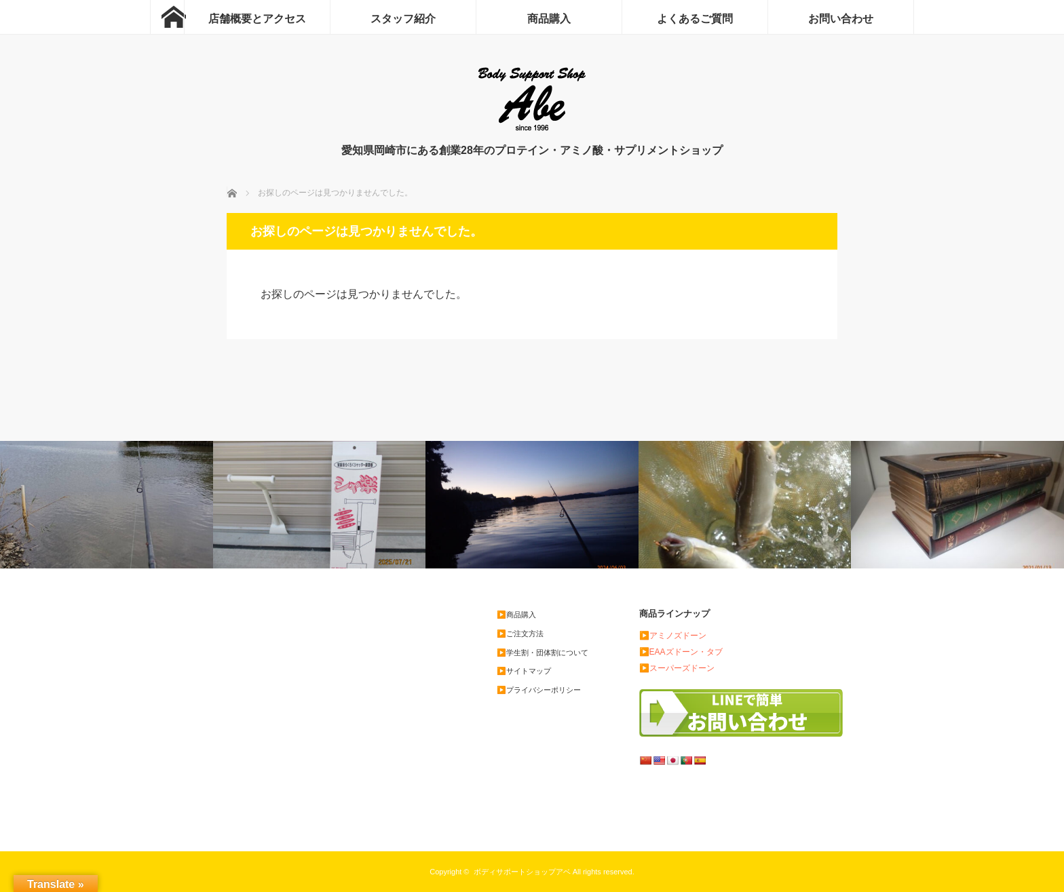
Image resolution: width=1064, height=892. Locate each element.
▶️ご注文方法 (520, 633)
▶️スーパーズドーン (677, 668)
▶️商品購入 (516, 614)
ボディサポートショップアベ (522, 872)
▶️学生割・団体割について (542, 652)
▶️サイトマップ (524, 671)
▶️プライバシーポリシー (539, 690)
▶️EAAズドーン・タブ (681, 652)
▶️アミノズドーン (672, 635)
